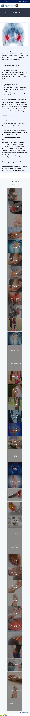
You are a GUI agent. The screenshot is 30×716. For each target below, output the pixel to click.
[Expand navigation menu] (28, 5)
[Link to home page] (13, 5)
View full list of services (24, 712)
